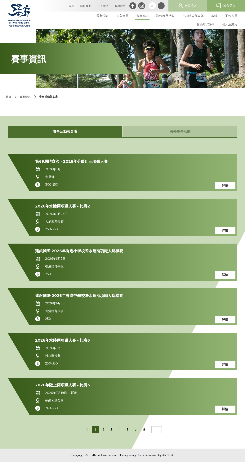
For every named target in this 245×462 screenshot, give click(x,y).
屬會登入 (229, 5)
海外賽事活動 (180, 131)
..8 (143, 429)
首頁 (8, 96)
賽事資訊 (25, 96)
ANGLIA (167, 455)
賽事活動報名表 (48, 96)
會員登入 (191, 5)
